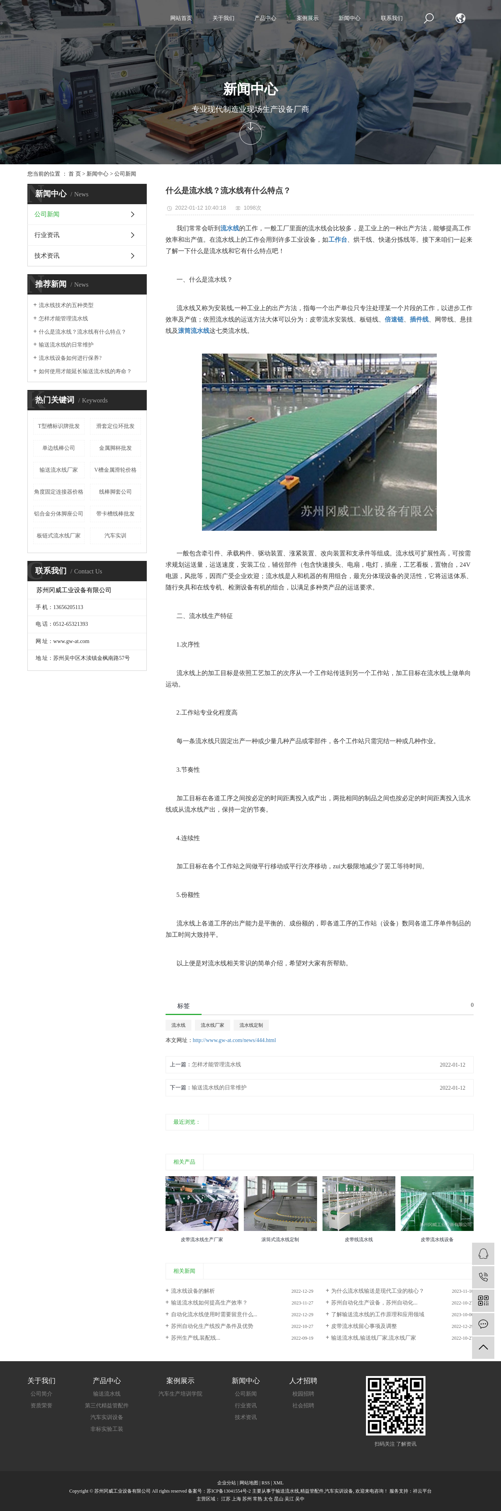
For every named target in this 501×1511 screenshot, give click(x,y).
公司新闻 (125, 174)
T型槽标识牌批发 (59, 426)
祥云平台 (422, 1491)
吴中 (300, 1499)
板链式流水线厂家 (59, 536)
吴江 (289, 1499)
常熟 (257, 1499)
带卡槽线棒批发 (115, 514)
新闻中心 (349, 18)
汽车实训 (115, 536)
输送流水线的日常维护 (66, 345)
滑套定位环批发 (115, 426)
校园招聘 (303, 1394)
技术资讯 (46, 255)
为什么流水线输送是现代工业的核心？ (377, 1291)
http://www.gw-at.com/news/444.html (234, 1040)
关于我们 (223, 18)
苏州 (247, 1499)
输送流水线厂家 (59, 470)
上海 (236, 1499)
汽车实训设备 (106, 1417)
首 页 (74, 174)
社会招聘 (303, 1406)
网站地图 (249, 1483)
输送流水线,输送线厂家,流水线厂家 (373, 1338)
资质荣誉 (41, 1406)
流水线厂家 (212, 1025)
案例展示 (308, 18)
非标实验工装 (106, 1429)
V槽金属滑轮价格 (115, 470)
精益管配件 (312, 1491)
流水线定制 (251, 1025)
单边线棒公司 (58, 448)
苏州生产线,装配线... (195, 1338)
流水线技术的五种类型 (66, 305)
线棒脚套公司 (115, 492)
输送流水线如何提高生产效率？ (209, 1303)
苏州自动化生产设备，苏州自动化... (374, 1303)
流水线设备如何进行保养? (70, 358)
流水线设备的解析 (193, 1291)
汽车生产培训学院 (180, 1394)
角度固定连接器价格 (58, 492)
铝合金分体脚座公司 (58, 514)
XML (278, 1483)
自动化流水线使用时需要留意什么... (214, 1314)
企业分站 (226, 1483)
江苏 (226, 1499)
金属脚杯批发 (115, 448)
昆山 (278, 1499)
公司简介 (41, 1394)
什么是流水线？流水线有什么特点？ (82, 332)
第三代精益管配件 (107, 1406)
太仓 (268, 1499)
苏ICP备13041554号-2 (229, 1491)
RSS (265, 1483)
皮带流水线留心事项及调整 (364, 1326)
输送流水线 (107, 1394)
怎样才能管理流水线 (63, 319)
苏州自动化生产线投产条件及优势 (212, 1326)
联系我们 (392, 18)
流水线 (178, 1025)
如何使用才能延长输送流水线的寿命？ (85, 371)
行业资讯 (46, 235)
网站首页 (181, 18)
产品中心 (265, 18)
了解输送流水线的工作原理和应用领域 (377, 1314)
